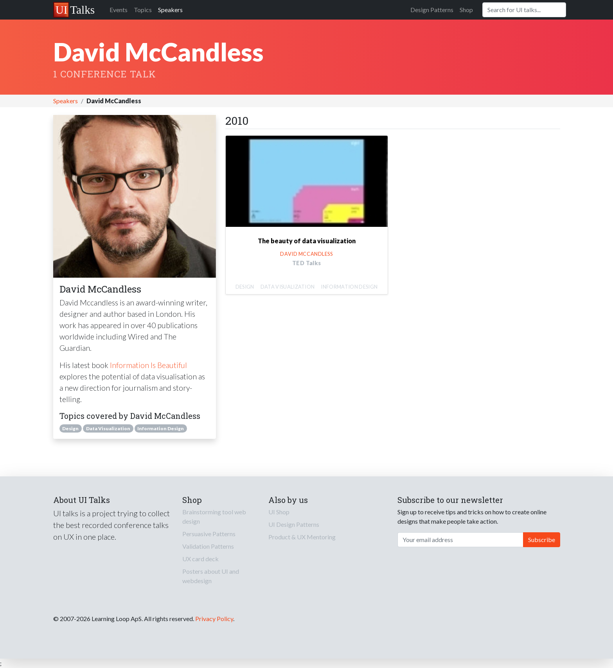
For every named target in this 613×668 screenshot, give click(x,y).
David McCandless (306, 254)
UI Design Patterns (293, 524)
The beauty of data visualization (307, 240)
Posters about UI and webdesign (210, 575)
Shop (466, 9)
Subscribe (541, 539)
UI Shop (278, 511)
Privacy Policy (214, 618)
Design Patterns (431, 9)
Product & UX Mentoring (302, 537)
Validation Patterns (208, 546)
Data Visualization (108, 428)
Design (70, 428)
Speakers (170, 9)
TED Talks (306, 263)
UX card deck (200, 558)
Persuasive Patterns (208, 533)
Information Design (160, 428)
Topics (143, 9)
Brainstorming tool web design (214, 516)
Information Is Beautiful (148, 365)
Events (119, 9)
